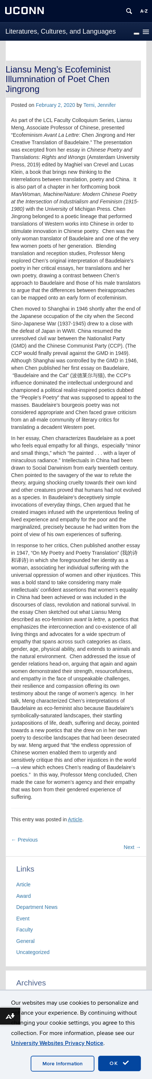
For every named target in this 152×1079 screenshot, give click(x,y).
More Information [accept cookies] (62, 1064)
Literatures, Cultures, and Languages (61, 31)
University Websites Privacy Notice (57, 1043)
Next (132, 847)
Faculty (24, 930)
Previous (24, 840)
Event (23, 918)
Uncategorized (32, 952)
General (25, 941)
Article (75, 819)
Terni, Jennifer (99, 105)
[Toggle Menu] (136, 34)
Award (23, 896)
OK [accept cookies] (119, 1063)
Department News (37, 907)
